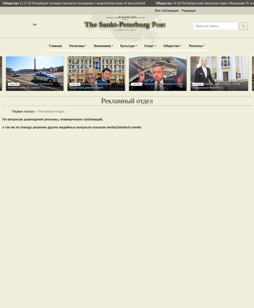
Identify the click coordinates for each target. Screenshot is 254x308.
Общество (172, 46)
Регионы (196, 46)
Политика (76, 46)
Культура (127, 46)
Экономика (102, 46)
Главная (55, 46)
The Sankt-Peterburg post (127, 20)
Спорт (149, 46)
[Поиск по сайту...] (215, 26)
